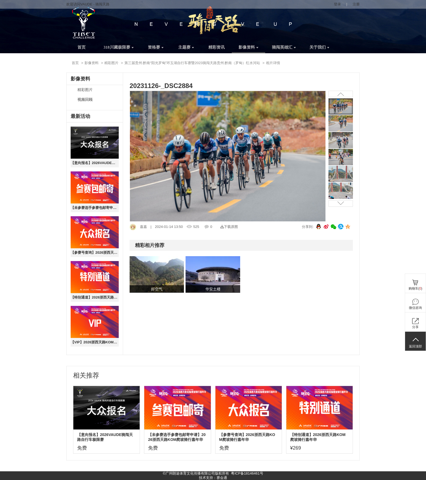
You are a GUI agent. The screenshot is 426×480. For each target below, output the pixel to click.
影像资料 (248, 47)
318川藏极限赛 (119, 47)
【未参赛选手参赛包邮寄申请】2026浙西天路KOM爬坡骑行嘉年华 (95, 208)
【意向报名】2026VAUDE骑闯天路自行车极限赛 (95, 163)
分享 (415, 327)
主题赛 (186, 47)
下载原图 (229, 227)
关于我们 (319, 47)
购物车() (415, 288)
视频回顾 (85, 100)
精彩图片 (111, 63)
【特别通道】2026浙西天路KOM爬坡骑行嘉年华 (95, 297)
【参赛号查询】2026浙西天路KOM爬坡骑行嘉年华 (95, 252)
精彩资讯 (216, 47)
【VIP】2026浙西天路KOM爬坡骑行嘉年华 (95, 342)
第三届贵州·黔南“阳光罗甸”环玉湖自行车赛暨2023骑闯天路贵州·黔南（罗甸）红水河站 (192, 63)
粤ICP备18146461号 (247, 473)
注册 (356, 4)
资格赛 (156, 47)
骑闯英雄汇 (284, 47)
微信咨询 (415, 308)
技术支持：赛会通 (213, 478)
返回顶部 (415, 346)
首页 (81, 47)
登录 (337, 4)
